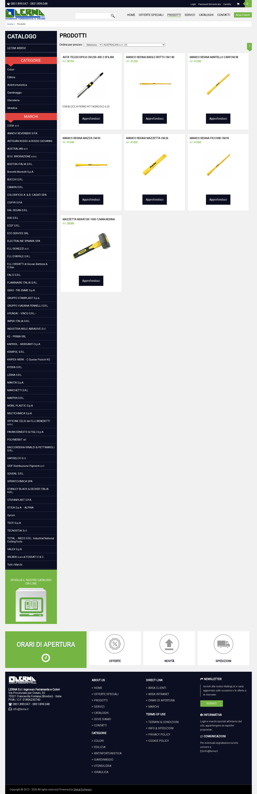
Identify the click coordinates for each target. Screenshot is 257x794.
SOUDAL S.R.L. (15, 473)
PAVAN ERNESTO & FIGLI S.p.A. (25, 432)
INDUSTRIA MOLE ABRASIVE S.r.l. (26, 328)
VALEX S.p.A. (14, 549)
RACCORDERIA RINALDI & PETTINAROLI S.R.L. (30, 449)
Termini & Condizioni (163, 722)
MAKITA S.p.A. (15, 382)
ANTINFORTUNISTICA (108, 753)
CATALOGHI (206, 15)
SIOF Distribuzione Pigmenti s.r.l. (26, 466)
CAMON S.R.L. (15, 187)
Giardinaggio (14, 92)
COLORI (99, 741)
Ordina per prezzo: (81, 44)
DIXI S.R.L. (13, 218)
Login (193, 4)
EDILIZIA (99, 747)
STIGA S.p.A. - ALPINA (20, 507)
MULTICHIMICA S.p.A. (19, 413)
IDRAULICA (101, 772)
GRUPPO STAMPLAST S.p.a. (23, 298)
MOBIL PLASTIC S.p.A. (20, 405)
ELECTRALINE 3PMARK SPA (23, 241)
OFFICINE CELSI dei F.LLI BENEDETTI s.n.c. (28, 422)
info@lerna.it (21, 709)
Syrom (11, 515)
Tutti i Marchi (14, 564)
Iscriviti (211, 703)
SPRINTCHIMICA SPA (19, 481)
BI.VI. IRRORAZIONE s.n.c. (22, 156)
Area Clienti (243, 15)
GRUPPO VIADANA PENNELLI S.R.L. (28, 305)
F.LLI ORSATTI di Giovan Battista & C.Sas (27, 265)
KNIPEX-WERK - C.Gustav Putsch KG (28, 359)
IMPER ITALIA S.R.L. (18, 321)
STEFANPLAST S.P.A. (19, 500)
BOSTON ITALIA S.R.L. (20, 164)
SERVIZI (190, 15)
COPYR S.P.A (14, 202)
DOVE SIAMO (102, 719)
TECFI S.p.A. (14, 523)
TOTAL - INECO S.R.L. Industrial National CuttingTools (30, 540)
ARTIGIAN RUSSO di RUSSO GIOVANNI (29, 141)
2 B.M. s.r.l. (13, 125)
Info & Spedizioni (161, 728)
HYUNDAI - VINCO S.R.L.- (21, 313)
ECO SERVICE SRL (18, 233)
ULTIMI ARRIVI (16, 48)
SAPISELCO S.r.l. (16, 458)
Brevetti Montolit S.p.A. (20, 171)
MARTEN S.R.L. (15, 398)
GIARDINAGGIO (103, 759)
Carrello (227, 4)
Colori (10, 69)
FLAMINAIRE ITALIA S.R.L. (22, 282)
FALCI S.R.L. (14, 275)
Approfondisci (91, 118)
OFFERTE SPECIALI (151, 15)
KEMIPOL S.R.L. (16, 351)
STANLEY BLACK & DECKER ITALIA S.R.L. (28, 490)
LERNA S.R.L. (14, 375)
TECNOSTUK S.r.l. (17, 530)
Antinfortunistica (17, 85)
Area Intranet (158, 694)
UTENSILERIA (102, 766)
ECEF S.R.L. (13, 225)
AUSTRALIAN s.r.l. (17, 148)
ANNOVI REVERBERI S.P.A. (22, 133)
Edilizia (11, 77)
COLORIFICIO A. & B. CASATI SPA (27, 194)
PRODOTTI (174, 15)
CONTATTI (223, 15)
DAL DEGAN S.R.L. (17, 210)
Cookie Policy (158, 741)
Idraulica (12, 108)
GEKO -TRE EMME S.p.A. (21, 290)
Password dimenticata (209, 4)
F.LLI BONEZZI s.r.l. (18, 248)
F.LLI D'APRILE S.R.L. (19, 256)
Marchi (153, 706)
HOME (131, 15)
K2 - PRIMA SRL (16, 336)
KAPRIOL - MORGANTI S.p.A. (24, 344)
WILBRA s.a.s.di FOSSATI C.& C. (25, 557)
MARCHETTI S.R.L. (18, 390)
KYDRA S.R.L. (14, 367)
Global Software (83, 789)
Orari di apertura (161, 700)
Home (10, 24)
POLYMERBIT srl (16, 439)
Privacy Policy (159, 734)
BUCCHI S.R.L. (15, 179)
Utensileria (13, 100)
